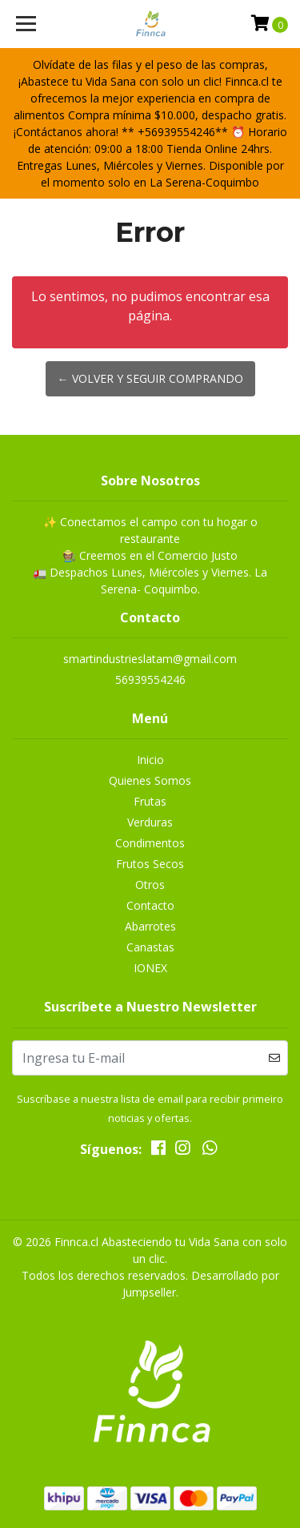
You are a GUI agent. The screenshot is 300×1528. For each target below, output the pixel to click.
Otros (150, 884)
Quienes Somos (150, 780)
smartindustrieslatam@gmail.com (150, 658)
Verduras (150, 822)
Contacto (150, 905)
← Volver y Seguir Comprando (150, 378)
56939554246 (150, 679)
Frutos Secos (150, 863)
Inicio (150, 759)
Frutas (150, 801)
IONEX (150, 967)
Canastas (150, 947)
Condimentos (150, 842)
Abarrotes (150, 926)
